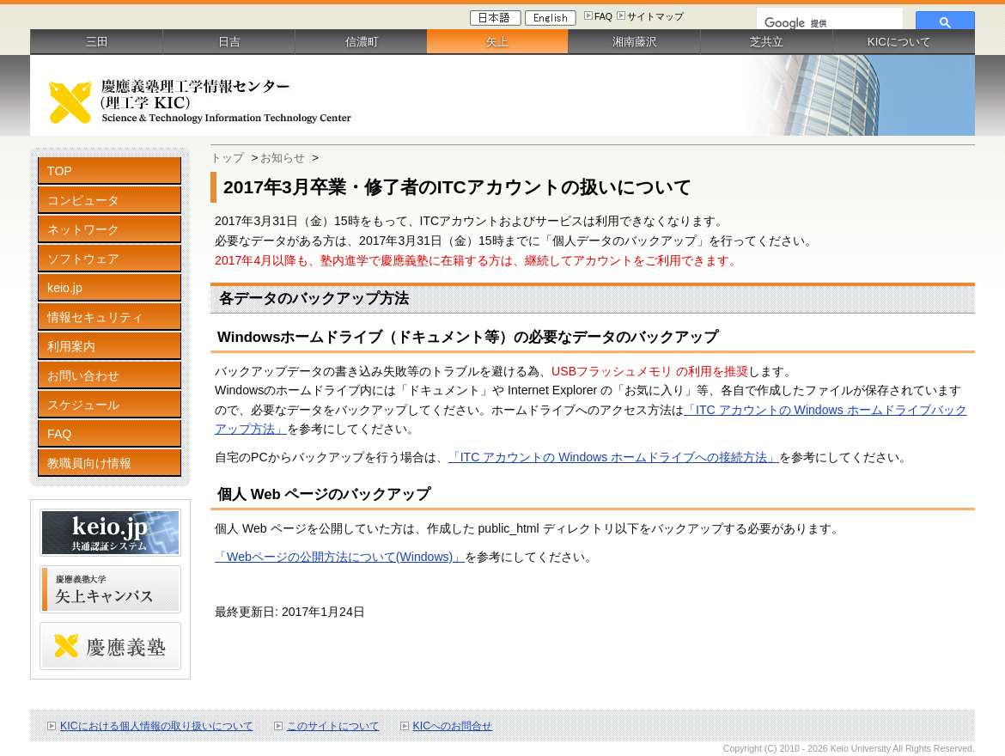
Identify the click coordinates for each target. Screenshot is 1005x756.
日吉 (229, 41)
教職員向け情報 (89, 463)
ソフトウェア (83, 258)
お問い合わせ (83, 375)
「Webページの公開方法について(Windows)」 (340, 557)
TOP (59, 171)
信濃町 (362, 41)
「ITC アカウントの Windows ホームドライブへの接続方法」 (614, 457)
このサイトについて (333, 726)
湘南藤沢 (634, 41)
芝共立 (766, 41)
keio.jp (64, 288)
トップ (227, 157)
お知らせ (282, 157)
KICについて (899, 41)
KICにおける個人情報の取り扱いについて (156, 726)
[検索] (828, 23)
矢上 (497, 41)
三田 (97, 41)
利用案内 (71, 346)
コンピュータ (83, 200)
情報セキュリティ (95, 317)
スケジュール (83, 405)
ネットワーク (83, 229)
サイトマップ (655, 16)
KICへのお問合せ (453, 726)
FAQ (603, 16)
